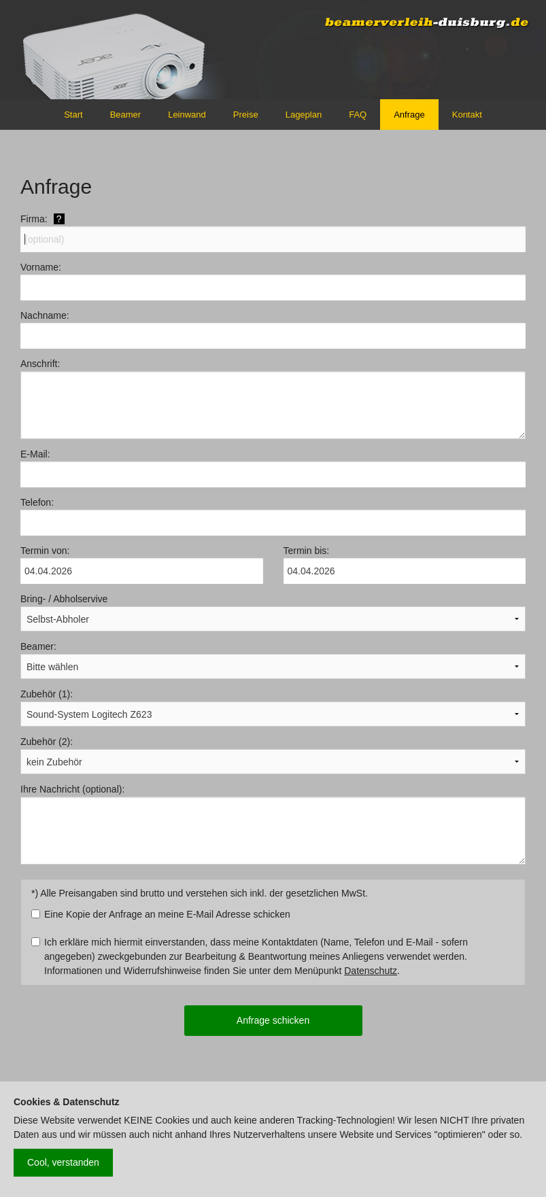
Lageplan (304, 114)
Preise (245, 114)
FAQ (357, 114)
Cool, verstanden (63, 1162)
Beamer (125, 114)
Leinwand (187, 114)
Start (73, 114)
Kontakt (467, 114)
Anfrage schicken (273, 1020)
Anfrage (409, 114)
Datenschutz (370, 970)
